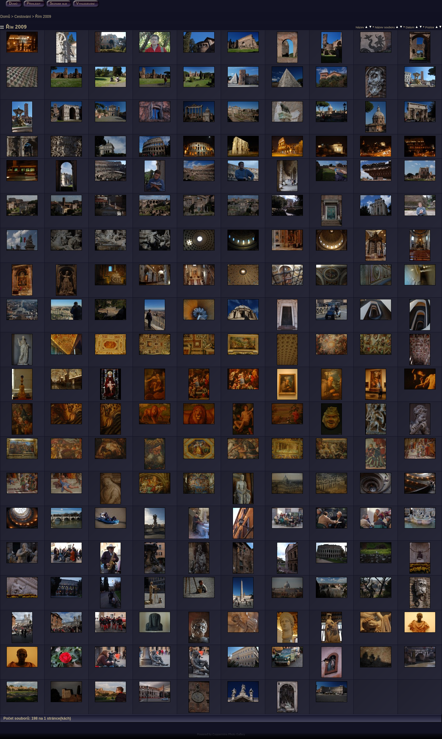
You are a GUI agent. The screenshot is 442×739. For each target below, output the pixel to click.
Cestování (22, 16)
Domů (5, 16)
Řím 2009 (43, 16)
